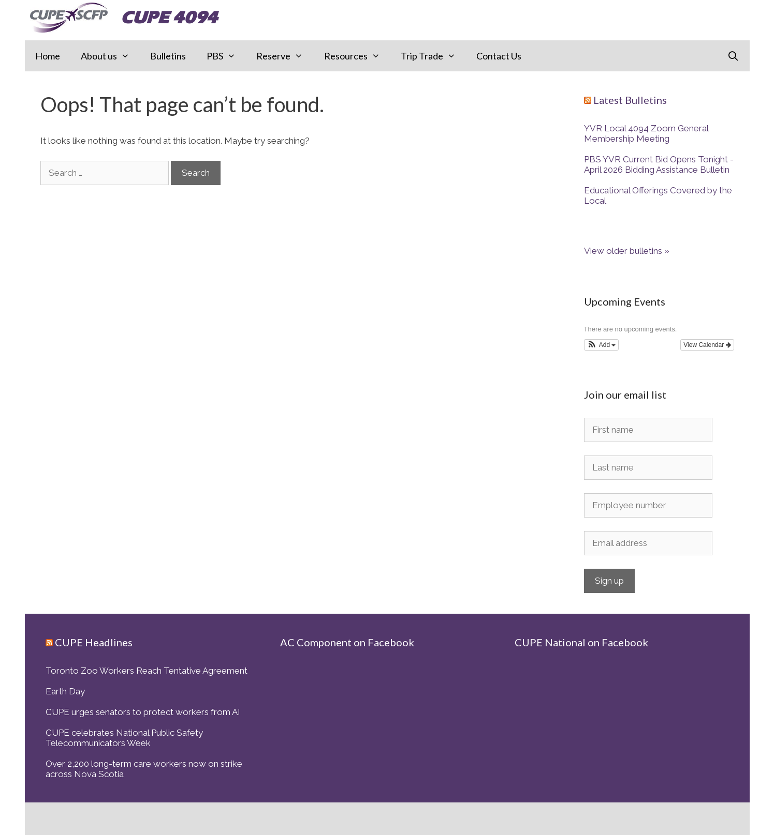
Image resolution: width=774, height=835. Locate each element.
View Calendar (707, 344)
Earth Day (65, 691)
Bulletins (168, 56)
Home (47, 56)
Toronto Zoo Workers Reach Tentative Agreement (146, 670)
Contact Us (498, 56)
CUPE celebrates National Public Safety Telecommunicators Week (124, 737)
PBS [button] (226, 55)
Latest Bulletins (630, 100)
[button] (602, 345)
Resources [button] (357, 55)
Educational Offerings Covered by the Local (658, 195)
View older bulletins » (626, 251)
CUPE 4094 (169, 17)
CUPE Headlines (94, 642)
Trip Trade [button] (433, 55)
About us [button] (110, 55)
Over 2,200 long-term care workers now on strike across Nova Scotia (144, 768)
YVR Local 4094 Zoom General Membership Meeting (646, 133)
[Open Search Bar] (733, 55)
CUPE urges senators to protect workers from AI (143, 712)
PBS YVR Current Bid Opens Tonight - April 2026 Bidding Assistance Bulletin (659, 164)
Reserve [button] (284, 55)
